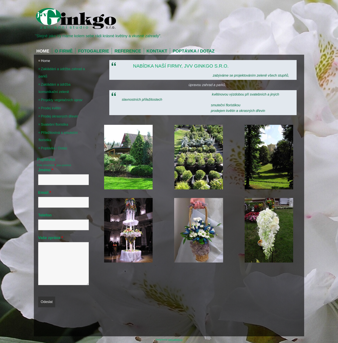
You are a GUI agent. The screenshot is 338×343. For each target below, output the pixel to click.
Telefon (45, 215)
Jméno (45, 170)
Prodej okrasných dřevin (59, 116)
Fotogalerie (93, 51)
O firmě (64, 51)
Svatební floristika (54, 124)
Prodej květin (51, 108)
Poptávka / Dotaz (193, 51)
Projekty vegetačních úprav (62, 100)
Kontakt (157, 51)
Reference (127, 51)
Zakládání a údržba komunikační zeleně (54, 88)
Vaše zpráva (50, 238)
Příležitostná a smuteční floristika (58, 136)
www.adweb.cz (175, 339)
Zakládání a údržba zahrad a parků (62, 72)
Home (42, 51)
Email (44, 192)
